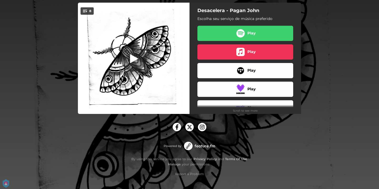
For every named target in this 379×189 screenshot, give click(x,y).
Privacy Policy (205, 159)
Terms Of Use (236, 159)
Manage (174, 164)
